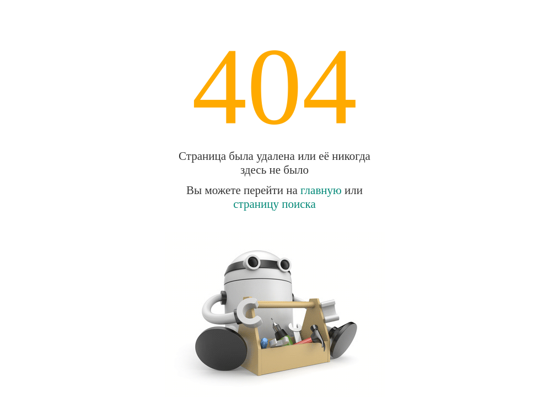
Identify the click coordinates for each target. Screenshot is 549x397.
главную (321, 190)
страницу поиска (274, 204)
